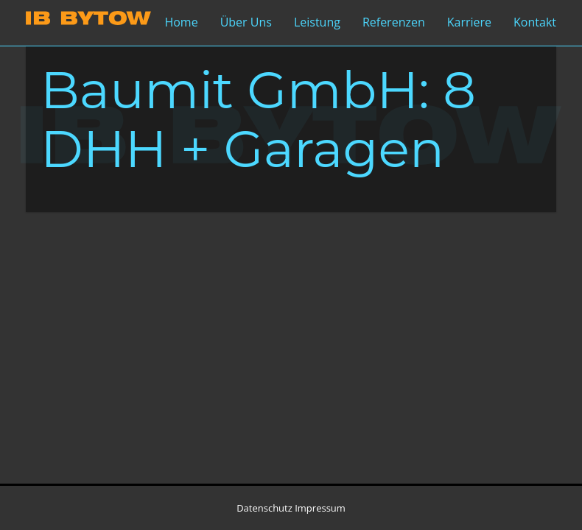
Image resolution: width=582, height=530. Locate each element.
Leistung (317, 22)
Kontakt (534, 22)
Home (180, 22)
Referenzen (393, 22)
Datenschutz (264, 508)
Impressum (320, 508)
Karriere (469, 22)
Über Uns (246, 22)
